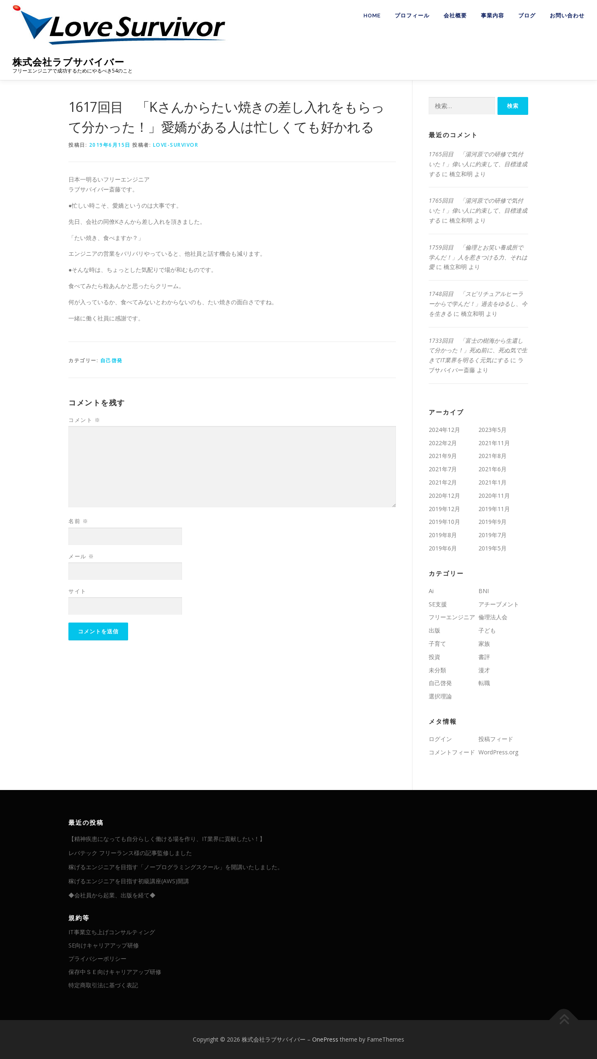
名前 (78, 521)
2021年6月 (492, 469)
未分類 (437, 670)
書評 (484, 657)
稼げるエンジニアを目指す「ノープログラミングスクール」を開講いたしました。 (175, 867)
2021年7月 (443, 469)
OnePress (325, 1039)
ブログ (527, 15)
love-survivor (176, 144)
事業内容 (492, 15)
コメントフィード (452, 752)
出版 (434, 630)
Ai (431, 591)
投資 (434, 657)
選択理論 (440, 696)
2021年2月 (443, 482)
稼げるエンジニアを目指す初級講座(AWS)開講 (128, 881)
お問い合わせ (567, 15)
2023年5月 (492, 430)
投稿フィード (495, 739)
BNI (483, 591)
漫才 (484, 670)
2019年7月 (492, 535)
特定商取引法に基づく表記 (103, 985)
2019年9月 (492, 522)
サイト (77, 591)
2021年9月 (443, 456)
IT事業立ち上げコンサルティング (111, 932)
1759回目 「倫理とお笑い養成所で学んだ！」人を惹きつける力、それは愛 (478, 257)
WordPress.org (498, 752)
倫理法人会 (492, 617)
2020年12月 (444, 495)
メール (81, 556)
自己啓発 (111, 360)
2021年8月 (492, 456)
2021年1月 (492, 482)
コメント (84, 420)
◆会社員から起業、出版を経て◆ (111, 895)
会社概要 (455, 15)
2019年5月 (492, 548)
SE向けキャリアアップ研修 (103, 945)
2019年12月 (444, 509)
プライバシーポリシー (97, 958)
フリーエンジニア (452, 617)
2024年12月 (444, 430)
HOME (372, 15)
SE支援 (438, 604)
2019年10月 (444, 522)
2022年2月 (443, 443)
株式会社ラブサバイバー (68, 62)
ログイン (440, 739)
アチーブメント (498, 604)
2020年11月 (494, 495)
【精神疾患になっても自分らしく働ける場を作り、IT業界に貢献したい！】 (166, 839)
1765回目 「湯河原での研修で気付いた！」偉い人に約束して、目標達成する (478, 164)
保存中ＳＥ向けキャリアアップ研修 (114, 972)
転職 (484, 683)
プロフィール (412, 15)
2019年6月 (443, 548)
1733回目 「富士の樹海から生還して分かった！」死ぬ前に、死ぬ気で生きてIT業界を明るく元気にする (478, 350)
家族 (484, 643)
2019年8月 (443, 535)
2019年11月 (494, 509)
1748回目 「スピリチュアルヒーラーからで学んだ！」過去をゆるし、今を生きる (478, 303)
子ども (487, 630)
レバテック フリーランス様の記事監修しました (130, 853)
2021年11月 (494, 443)
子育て (437, 643)
